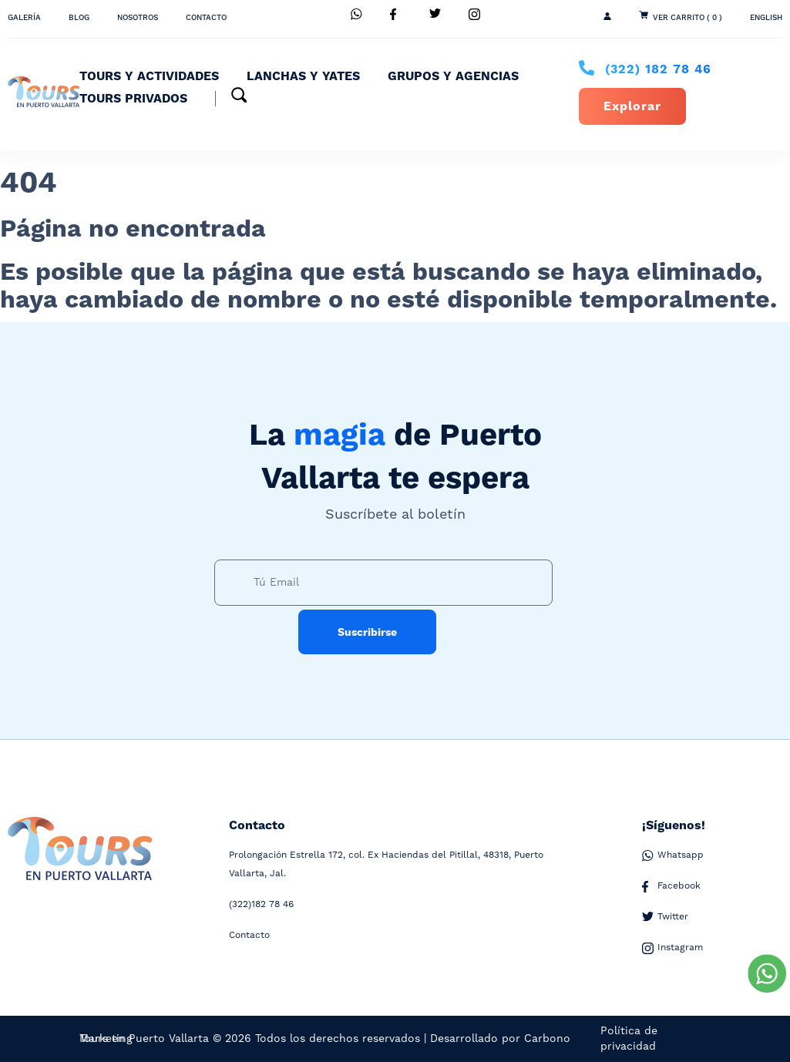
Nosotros (137, 17)
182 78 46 (658, 69)
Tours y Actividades (149, 76)
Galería (24, 17)
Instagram (672, 948)
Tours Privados (133, 98)
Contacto (206, 17)
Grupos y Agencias (453, 76)
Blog (79, 17)
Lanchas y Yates (303, 76)
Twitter (665, 917)
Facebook (671, 886)
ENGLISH (766, 17)
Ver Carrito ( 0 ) (687, 17)
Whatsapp (673, 855)
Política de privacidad (628, 1039)
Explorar (632, 106)
